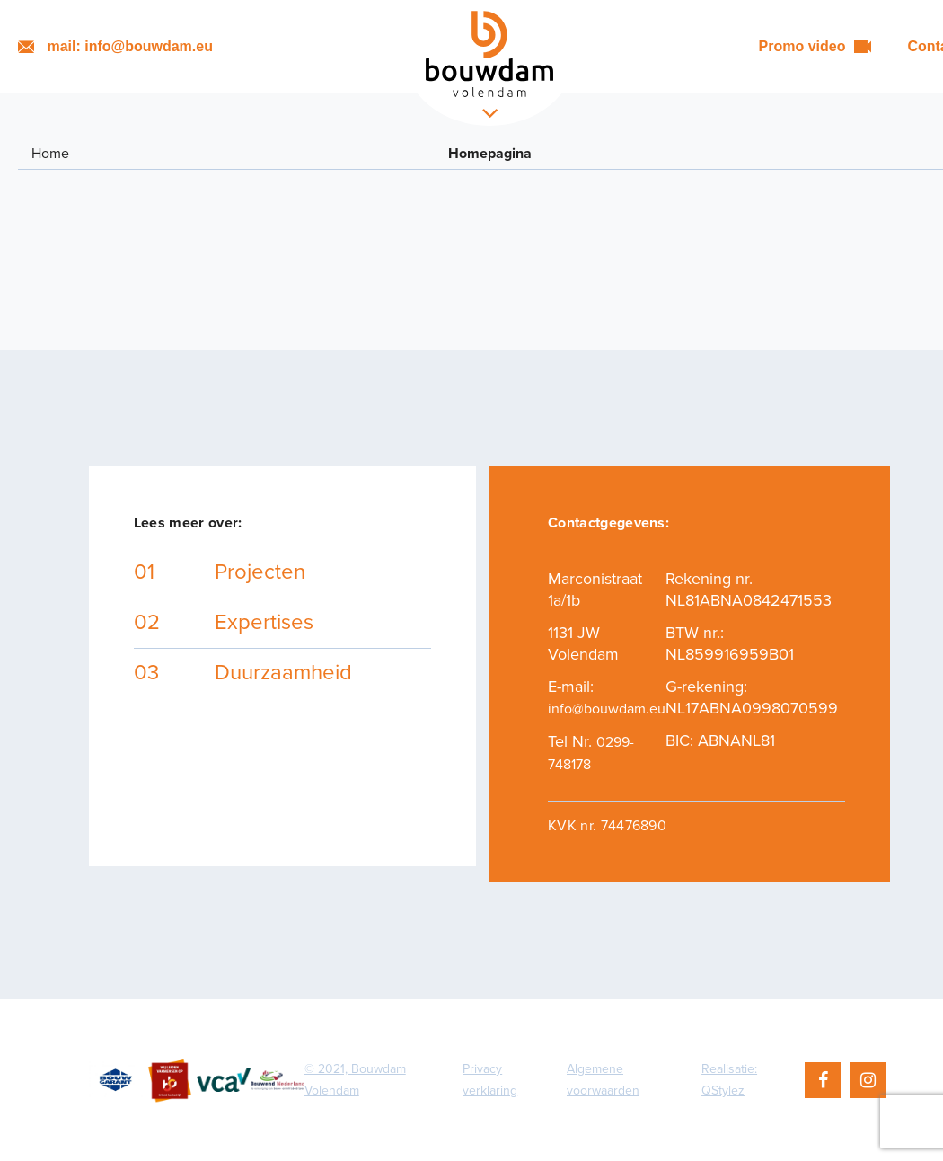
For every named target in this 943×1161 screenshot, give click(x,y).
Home (50, 154)
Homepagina (490, 154)
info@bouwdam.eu (606, 709)
